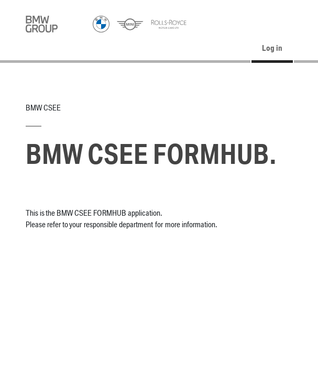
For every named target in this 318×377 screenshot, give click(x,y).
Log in (272, 48)
